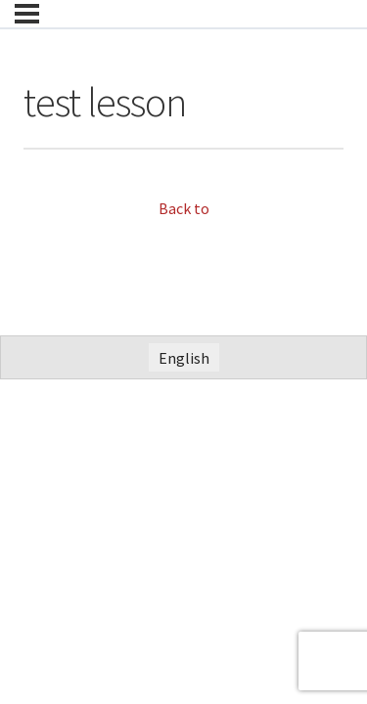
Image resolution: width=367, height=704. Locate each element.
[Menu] (27, 13)
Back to (184, 208)
